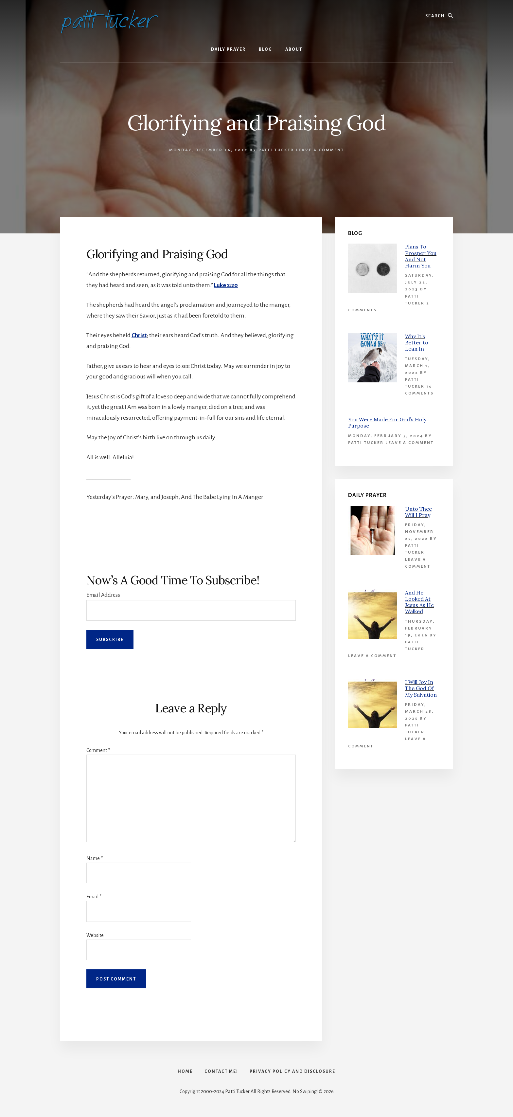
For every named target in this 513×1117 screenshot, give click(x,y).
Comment (98, 750)
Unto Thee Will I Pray (418, 511)
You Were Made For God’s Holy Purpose (387, 422)
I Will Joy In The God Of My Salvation (421, 688)
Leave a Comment (320, 150)
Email (93, 896)
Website (95, 935)
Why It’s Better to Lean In (416, 342)
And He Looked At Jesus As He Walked (419, 602)
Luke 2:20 (226, 285)
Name (94, 858)
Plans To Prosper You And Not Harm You (420, 256)
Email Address (103, 595)
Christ (139, 335)
